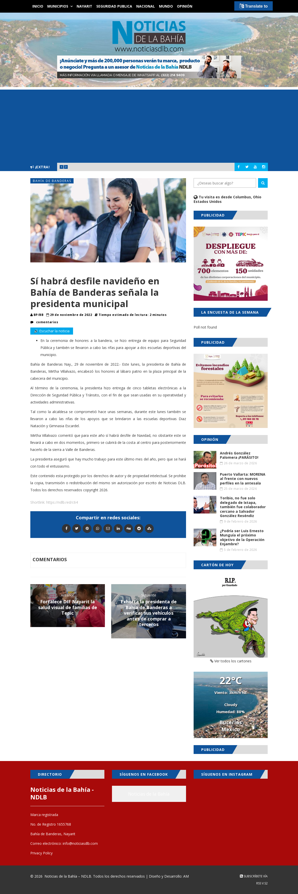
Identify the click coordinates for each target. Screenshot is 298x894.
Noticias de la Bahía (149, 794)
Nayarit (84, 6)
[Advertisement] (149, 125)
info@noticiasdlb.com (80, 843)
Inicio (37, 6)
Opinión (184, 6)
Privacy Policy (41, 853)
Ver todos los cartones (230, 661)
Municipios (57, 6)
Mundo (166, 6)
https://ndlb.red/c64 (62, 502)
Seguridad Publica (114, 6)
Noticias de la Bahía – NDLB (67, 876)
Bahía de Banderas (52, 181)
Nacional (145, 6)
